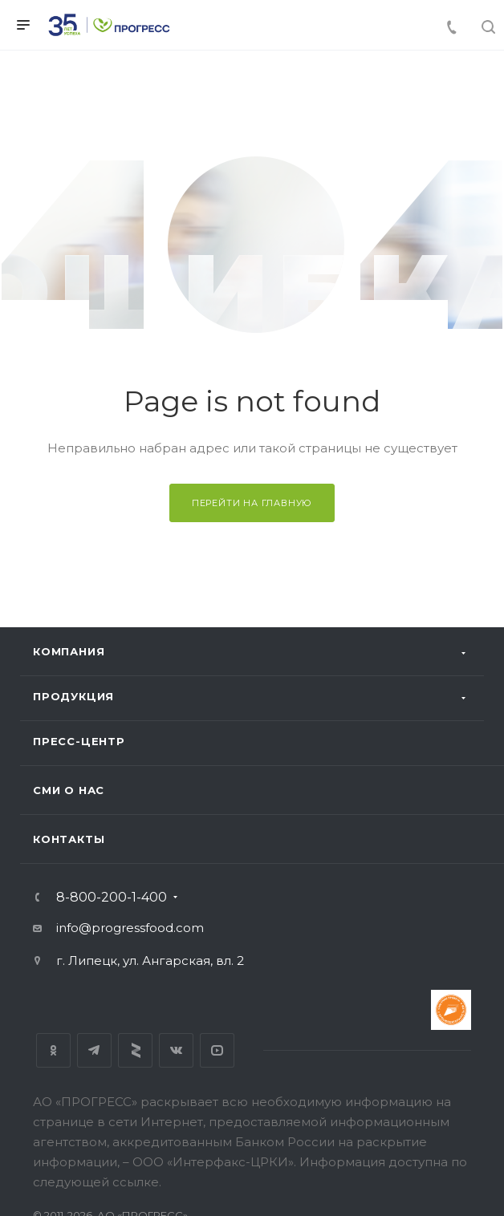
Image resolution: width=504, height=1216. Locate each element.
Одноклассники (53, 1050)
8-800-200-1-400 (111, 897)
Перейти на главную (252, 503)
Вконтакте (176, 1050)
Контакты (68, 839)
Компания (68, 651)
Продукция (73, 696)
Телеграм (94, 1050)
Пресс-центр (79, 741)
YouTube (217, 1050)
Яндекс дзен (135, 1050)
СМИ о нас (68, 790)
